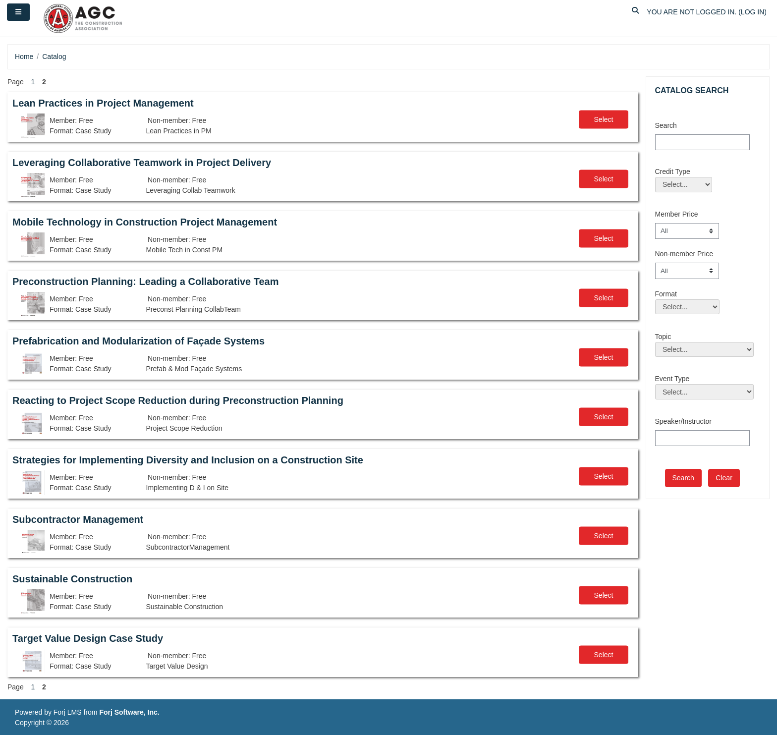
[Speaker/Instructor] (702, 438)
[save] (683, 478)
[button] (635, 12)
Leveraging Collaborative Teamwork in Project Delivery (141, 162)
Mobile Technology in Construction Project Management (144, 222)
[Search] (702, 142)
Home (24, 56)
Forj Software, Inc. (129, 712)
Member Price (676, 214)
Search (666, 125)
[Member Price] (687, 231)
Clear (724, 478)
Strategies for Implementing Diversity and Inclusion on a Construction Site (187, 459)
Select (603, 119)
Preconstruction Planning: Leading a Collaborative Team (145, 281)
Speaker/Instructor (683, 421)
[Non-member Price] (687, 271)
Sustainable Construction (72, 578)
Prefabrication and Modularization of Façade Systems (138, 341)
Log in (752, 12)
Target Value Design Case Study (87, 638)
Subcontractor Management (77, 519)
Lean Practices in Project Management (103, 103)
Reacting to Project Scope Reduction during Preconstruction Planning (177, 400)
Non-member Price (684, 254)
